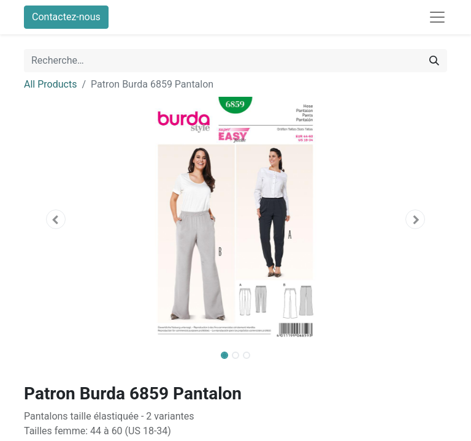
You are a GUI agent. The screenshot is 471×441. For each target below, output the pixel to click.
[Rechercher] (434, 60)
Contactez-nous (66, 17)
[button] (56, 219)
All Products (50, 84)
